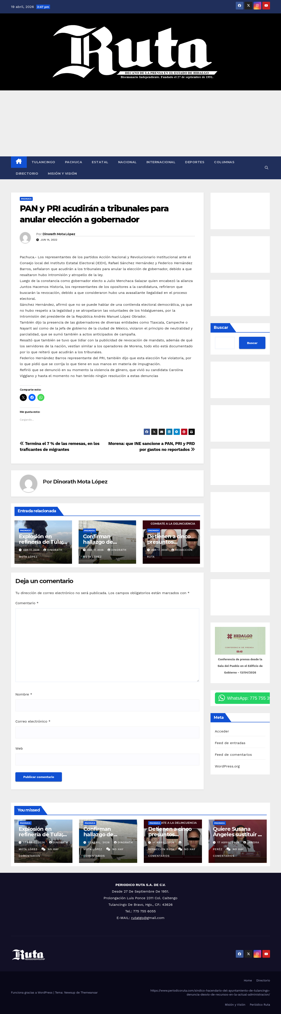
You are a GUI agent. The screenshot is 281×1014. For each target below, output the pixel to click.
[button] (266, 168)
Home (248, 980)
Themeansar (89, 992)
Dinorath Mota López (59, 234)
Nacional (127, 162)
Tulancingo (43, 162)
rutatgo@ (139, 918)
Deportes (194, 162)
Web (19, 748)
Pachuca (73, 162)
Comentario (27, 603)
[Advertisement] (140, 123)
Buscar (221, 327)
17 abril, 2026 (34, 842)
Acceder (222, 731)
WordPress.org (227, 766)
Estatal (100, 162)
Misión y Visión (62, 174)
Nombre (23, 694)
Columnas (224, 162)
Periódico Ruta (260, 1004)
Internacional (161, 162)
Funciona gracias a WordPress (32, 992)
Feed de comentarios (233, 754)
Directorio (27, 174)
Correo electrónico (32, 721)
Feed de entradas (230, 743)
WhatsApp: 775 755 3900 (252, 698)
